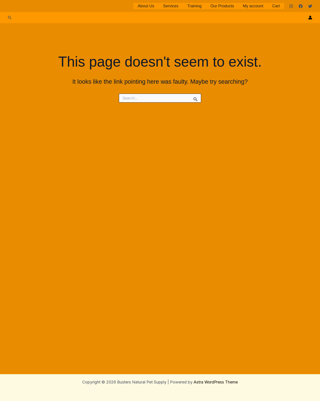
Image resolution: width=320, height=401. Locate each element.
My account (254, 128)
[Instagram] (291, 128)
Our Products (224, 128)
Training (197, 128)
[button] (10, 261)
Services (174, 128)
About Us (150, 128)
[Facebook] (301, 128)
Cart (276, 128)
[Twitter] (310, 128)
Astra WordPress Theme (215, 382)
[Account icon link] (310, 261)
